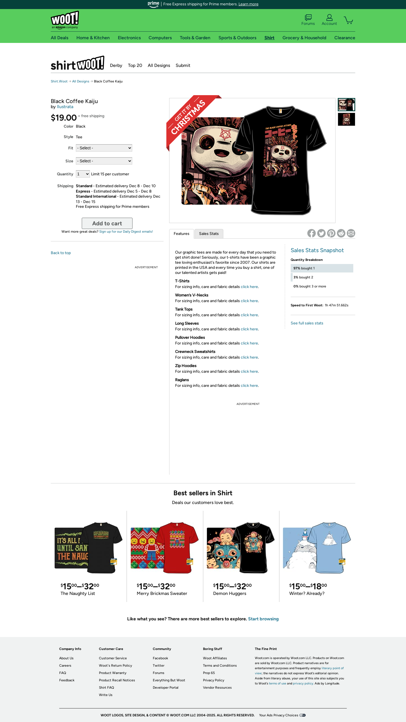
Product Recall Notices (117, 680)
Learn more (249, 4)
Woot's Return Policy (115, 666)
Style (68, 136)
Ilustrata (65, 106)
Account (329, 20)
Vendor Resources (217, 688)
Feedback (66, 680)
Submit (183, 65)
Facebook (160, 658)
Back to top (61, 252)
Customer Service (113, 658)
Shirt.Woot (77, 63)
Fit (70, 148)
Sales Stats (209, 233)
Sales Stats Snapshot (317, 250)
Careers (65, 666)
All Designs (159, 65)
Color (68, 126)
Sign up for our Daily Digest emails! (126, 232)
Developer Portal (165, 688)
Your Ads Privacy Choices (278, 715)
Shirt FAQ (106, 688)
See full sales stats (307, 323)
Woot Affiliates (215, 658)
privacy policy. (303, 683)
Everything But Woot (169, 680)
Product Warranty (112, 673)
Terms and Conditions (220, 666)
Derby (116, 65)
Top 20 (135, 65)
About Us (66, 658)
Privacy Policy (213, 680)
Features (181, 233)
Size (69, 161)
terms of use (277, 683)
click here (249, 286)
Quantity (65, 174)
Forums (308, 20)
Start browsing (263, 618)
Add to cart (107, 223)
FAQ (62, 673)
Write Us (105, 695)
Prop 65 (209, 673)
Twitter (158, 666)
